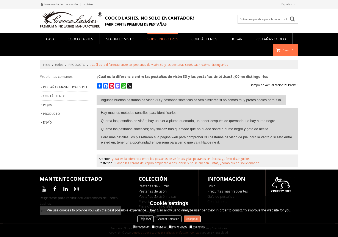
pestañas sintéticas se (180, 100)
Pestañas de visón (153, 191)
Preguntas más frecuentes (227, 191)
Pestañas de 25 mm (154, 186)
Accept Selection (168, 218)
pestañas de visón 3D (143, 100)
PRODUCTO (76, 65)
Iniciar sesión (69, 4)
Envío (211, 186)
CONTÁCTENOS (204, 39)
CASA (50, 39)
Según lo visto (120, 39)
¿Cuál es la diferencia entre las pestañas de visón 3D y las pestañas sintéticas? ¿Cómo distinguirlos (181, 159)
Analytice (159, 226)
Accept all (192, 218)
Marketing (197, 226)
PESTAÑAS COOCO (270, 39)
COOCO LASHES (80, 39)
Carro (289, 50)
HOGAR (236, 39)
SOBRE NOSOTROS (162, 39)
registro (88, 4)
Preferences (178, 226)
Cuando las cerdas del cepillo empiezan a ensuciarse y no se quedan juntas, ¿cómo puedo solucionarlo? (186, 163)
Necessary (141, 226)
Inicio (46, 65)
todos (59, 65)
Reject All (145, 218)
